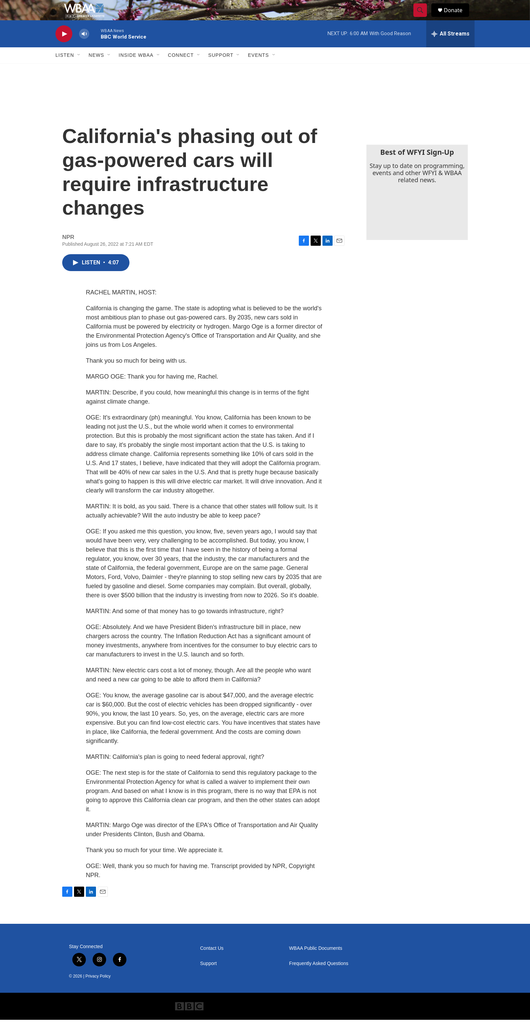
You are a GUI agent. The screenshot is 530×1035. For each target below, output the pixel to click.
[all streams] (450, 49)
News (96, 70)
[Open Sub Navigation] (79, 70)
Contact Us (211, 963)
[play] (63, 49)
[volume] (84, 49)
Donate (457, 17)
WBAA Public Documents (315, 963)
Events (258, 70)
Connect (181, 70)
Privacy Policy (98, 991)
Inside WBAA (136, 70)
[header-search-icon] (423, 18)
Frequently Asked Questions (318, 978)
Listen (64, 70)
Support (220, 70)
